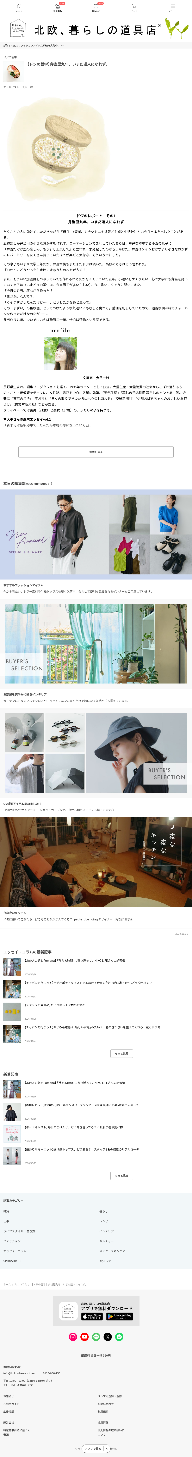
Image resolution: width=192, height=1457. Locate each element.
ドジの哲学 (10, 57)
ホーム (19, 11)
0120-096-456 (51, 1373)
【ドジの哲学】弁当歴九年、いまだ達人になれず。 (68, 64)
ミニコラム (20, 1284)
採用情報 (103, 1422)
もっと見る (121, 1053)
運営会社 (8, 1422)
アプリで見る (93, 1449)
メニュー (173, 11)
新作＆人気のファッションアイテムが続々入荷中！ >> (33, 45)
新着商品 (58, 11)
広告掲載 (8, 1411)
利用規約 (103, 1411)
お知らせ (8, 1396)
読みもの (96, 11)
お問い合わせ (106, 1404)
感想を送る (96, 452)
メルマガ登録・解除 (110, 1396)
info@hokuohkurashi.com (19, 1373)
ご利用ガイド (11, 1404)
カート (134, 11)
